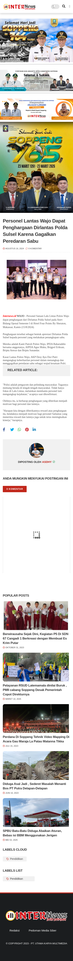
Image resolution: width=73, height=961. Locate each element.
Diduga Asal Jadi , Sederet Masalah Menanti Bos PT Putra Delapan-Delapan (34, 786)
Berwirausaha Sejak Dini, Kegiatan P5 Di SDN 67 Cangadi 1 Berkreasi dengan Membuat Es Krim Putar (35, 638)
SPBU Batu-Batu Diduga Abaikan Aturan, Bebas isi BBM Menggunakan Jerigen (32, 833)
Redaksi (14, 930)
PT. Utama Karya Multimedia (49, 943)
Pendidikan (16, 858)
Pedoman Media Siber (42, 930)
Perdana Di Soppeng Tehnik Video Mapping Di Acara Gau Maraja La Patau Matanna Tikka (36, 739)
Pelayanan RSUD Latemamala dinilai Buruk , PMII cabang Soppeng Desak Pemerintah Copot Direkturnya (35, 690)
